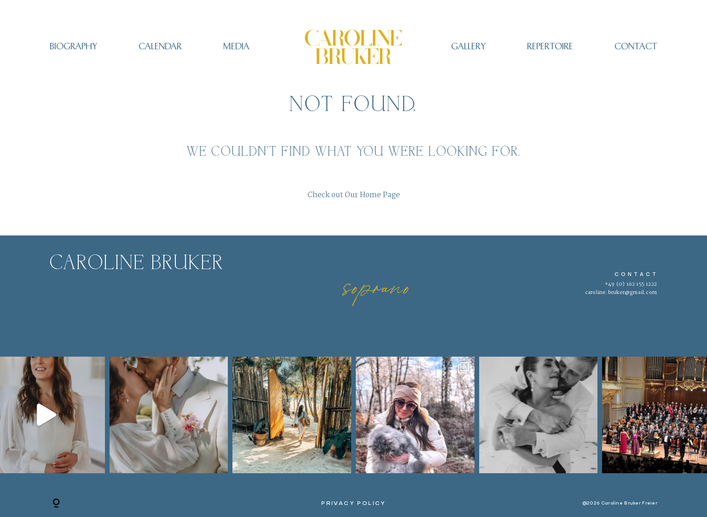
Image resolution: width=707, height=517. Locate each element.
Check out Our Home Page (353, 195)
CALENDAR (160, 47)
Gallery (468, 47)
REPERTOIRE (550, 47)
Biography (73, 47)
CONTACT (635, 47)
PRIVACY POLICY (353, 503)
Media (236, 47)
